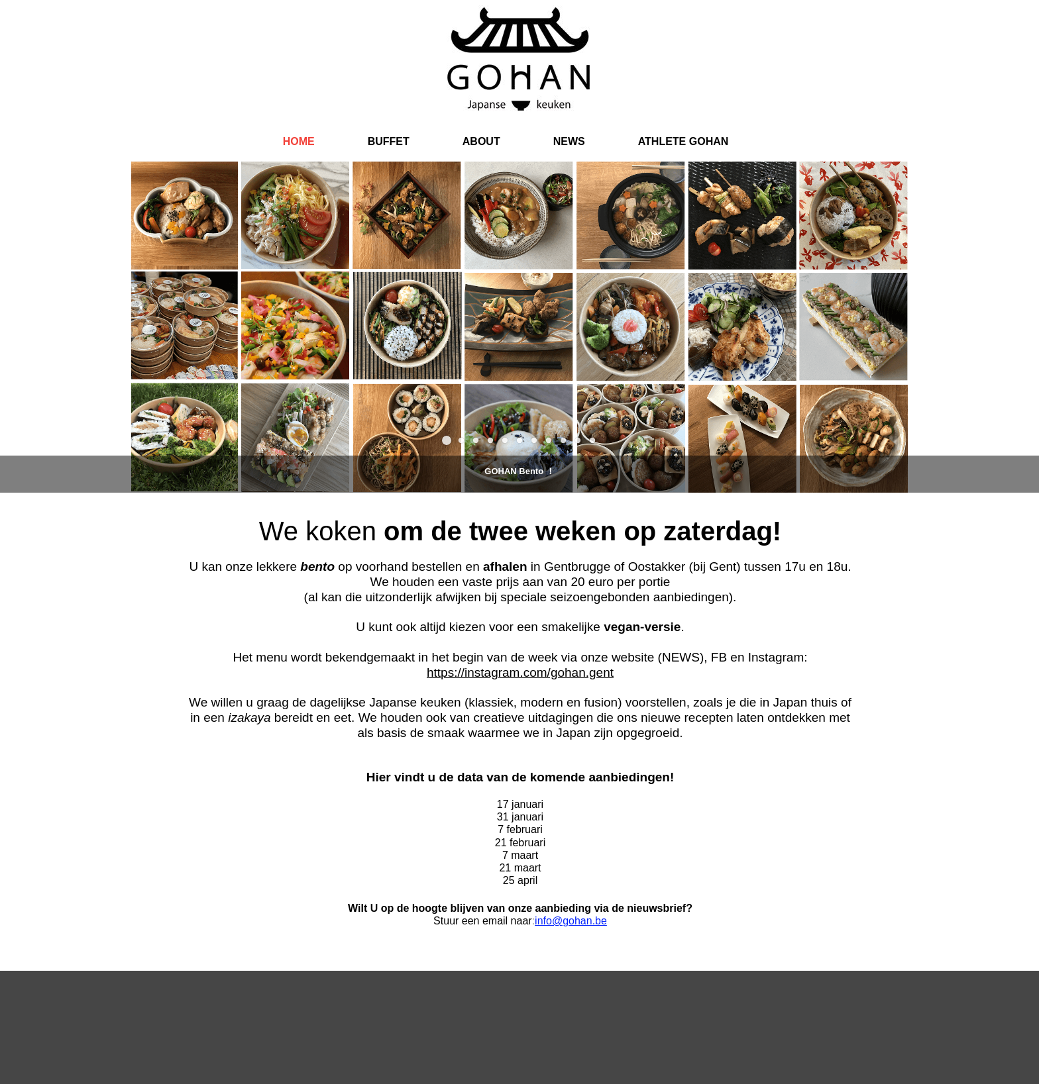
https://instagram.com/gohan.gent (520, 672)
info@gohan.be (571, 920)
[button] (446, 440)
